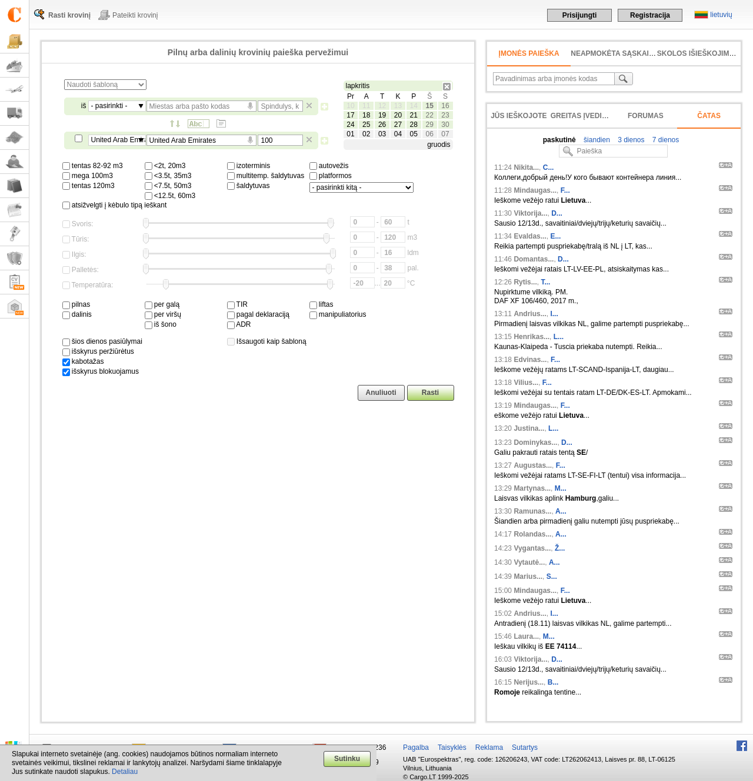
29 (429, 124)
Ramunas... (532, 511)
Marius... (528, 576)
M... (561, 488)
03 (382, 134)
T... (545, 282)
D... (556, 213)
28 (414, 124)
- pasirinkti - (109, 106)
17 (350, 115)
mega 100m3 (87, 176)
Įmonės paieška (529, 53)
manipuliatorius (337, 314)
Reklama (489, 747)
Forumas (646, 116)
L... (559, 337)
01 (350, 134)
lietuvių (721, 15)
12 (382, 106)
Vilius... (526, 382)
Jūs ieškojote (519, 116)
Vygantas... (532, 548)
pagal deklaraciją (258, 314)
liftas (321, 304)
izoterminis (249, 166)
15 (429, 106)
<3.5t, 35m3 (168, 176)
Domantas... (534, 259)
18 (366, 115)
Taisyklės (452, 747)
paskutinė (559, 140)
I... (554, 314)
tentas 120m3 (88, 186)
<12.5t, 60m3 (170, 196)
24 (350, 124)
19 (382, 115)
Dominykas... (535, 442)
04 (398, 134)
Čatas (709, 116)
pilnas (76, 304)
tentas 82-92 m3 (92, 166)
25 (366, 124)
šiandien (596, 140)
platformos (330, 176)
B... (553, 682)
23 (445, 115)
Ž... (560, 548)
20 (398, 115)
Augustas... (533, 465)
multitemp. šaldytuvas (266, 176)
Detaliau (125, 771)
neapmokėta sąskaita (614, 53)
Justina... (529, 428)
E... (555, 236)
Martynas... (532, 488)
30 (445, 124)
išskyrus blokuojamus (100, 371)
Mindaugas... (535, 190)
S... (552, 576)
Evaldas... (530, 236)
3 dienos (630, 140)
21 (414, 115)
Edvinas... (530, 360)
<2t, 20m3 (165, 166)
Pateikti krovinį (135, 15)
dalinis (77, 314)
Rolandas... (532, 534)
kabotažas (83, 361)
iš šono (160, 324)
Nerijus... (529, 682)
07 (445, 134)
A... (561, 511)
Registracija (650, 15)
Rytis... (525, 282)
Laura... (526, 636)
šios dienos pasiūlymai (102, 341)
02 (366, 134)
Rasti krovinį (69, 15)
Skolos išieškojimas (698, 53)
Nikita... (526, 167)
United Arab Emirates (118, 140)
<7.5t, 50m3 (168, 186)
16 (445, 106)
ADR (239, 324)
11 (366, 106)
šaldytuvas (248, 186)
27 (398, 124)
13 (398, 106)
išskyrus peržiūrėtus (98, 351)
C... (548, 167)
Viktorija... (530, 213)
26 (382, 124)
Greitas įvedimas (584, 116)
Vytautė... (529, 562)
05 (414, 134)
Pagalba (416, 747)
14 (414, 106)
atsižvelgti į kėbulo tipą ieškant (114, 205)
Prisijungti (579, 15)
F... (565, 190)
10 (350, 106)
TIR (237, 304)
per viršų (163, 314)
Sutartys (525, 747)
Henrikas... (531, 337)
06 (429, 134)
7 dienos (665, 140)
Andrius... (530, 314)
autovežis (329, 166)
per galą (162, 304)
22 (429, 115)
